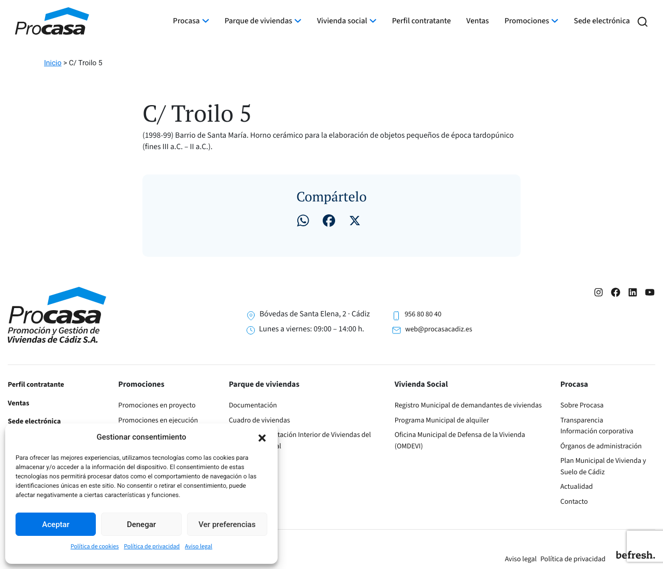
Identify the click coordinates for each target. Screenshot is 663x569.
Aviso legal (198, 546)
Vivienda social (342, 21)
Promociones (527, 21)
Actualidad (576, 487)
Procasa (186, 21)
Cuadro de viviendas (259, 420)
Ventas (477, 21)
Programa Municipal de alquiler (442, 420)
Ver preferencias (226, 524)
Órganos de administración (601, 446)
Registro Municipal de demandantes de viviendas (468, 405)
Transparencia (581, 420)
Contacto (574, 502)
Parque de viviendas (259, 21)
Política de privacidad (152, 546)
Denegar (141, 524)
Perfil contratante (421, 21)
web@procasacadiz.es (438, 329)
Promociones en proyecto (156, 405)
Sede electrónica (602, 21)
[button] (262, 437)
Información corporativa (596, 431)
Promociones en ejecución (158, 420)
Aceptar (55, 524)
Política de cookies (94, 546)
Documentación (253, 405)
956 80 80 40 (423, 314)
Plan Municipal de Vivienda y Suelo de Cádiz (603, 466)
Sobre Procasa (582, 405)
